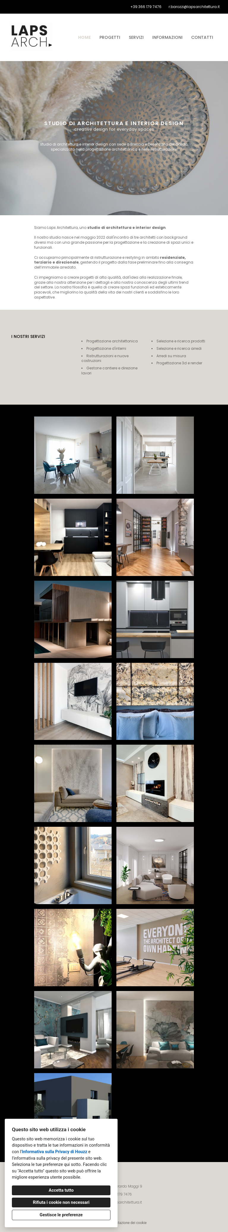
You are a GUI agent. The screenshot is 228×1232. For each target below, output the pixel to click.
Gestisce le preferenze (61, 1214)
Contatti (202, 37)
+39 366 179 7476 (146, 7)
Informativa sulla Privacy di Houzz (54, 1151)
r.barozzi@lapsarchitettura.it (194, 7)
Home (84, 37)
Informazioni (167, 37)
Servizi (136, 37)
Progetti (109, 37)
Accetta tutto (61, 1190)
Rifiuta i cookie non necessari (61, 1202)
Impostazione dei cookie (127, 1223)
